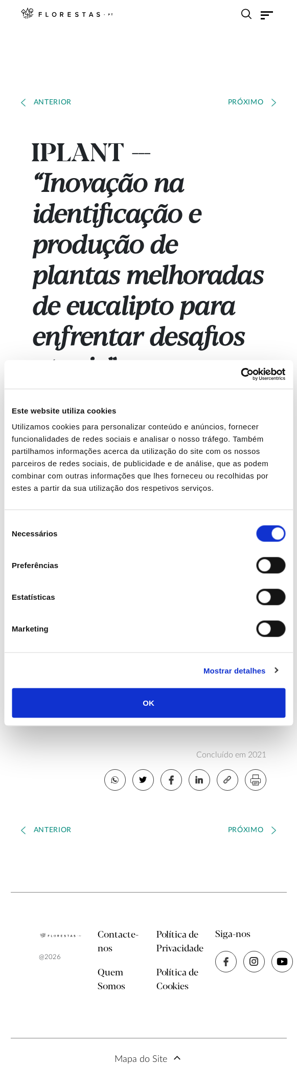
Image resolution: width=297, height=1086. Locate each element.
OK (148, 703)
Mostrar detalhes (234, 670)
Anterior (53, 102)
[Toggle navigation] (267, 15)
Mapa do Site (141, 1059)
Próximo (246, 102)
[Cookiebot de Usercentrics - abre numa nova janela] (240, 374)
